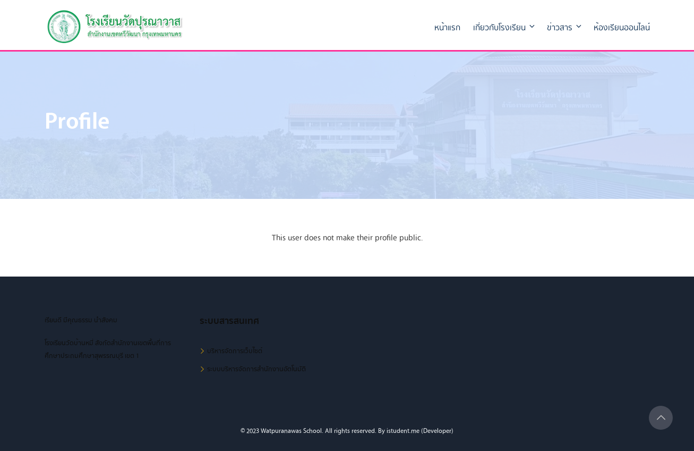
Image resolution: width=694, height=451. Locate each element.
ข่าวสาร (565, 27)
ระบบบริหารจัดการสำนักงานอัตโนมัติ (256, 369)
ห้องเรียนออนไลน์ (622, 27)
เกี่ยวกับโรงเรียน (504, 27)
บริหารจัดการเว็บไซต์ (234, 351)
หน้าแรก (447, 27)
